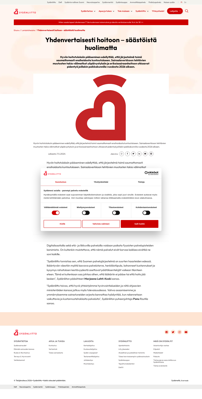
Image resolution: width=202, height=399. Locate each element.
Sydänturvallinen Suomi (74, 2)
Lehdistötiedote (30, 30)
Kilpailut (157, 353)
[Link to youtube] (185, 333)
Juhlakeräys (89, 366)
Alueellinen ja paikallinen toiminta (133, 357)
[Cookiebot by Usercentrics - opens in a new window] (146, 173)
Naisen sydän (169, 2)
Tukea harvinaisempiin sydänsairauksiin (128, 362)
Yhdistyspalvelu (154, 2)
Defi (60, 2)
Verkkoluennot (20, 366)
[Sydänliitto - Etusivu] (27, 333)
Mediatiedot (158, 357)
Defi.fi (121, 377)
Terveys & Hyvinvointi (23, 361)
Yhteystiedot (158, 11)
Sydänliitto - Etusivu (35, 11)
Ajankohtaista (125, 348)
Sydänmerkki (107, 2)
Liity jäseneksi (124, 353)
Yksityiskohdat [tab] (101, 182)
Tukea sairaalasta (57, 357)
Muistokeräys (89, 370)
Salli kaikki (139, 224)
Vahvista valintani (101, 224)
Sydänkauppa (121, 2)
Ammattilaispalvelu (138, 2)
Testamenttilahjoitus (92, 361)
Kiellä (62, 224)
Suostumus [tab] (60, 182)
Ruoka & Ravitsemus (23, 357)
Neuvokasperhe (93, 2)
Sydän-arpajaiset (91, 357)
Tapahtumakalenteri (128, 372)
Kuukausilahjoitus (91, 353)
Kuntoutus (53, 348)
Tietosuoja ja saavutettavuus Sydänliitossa (166, 367)
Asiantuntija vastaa (162, 348)
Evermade (184, 390)
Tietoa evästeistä (161, 372)
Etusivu (17, 30)
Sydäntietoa (87, 11)
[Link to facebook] (164, 333)
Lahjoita (174, 11)
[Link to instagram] (178, 333)
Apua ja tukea (105, 11)
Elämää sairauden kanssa (25, 353)
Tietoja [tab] (141, 182)
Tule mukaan (124, 11)
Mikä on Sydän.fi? (163, 342)
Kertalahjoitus (90, 348)
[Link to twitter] (171, 333)
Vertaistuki (53, 353)
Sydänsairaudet (21, 348)
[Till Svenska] (185, 2)
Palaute (156, 361)
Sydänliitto (51, 2)
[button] (186, 12)
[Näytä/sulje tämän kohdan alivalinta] (94, 11)
